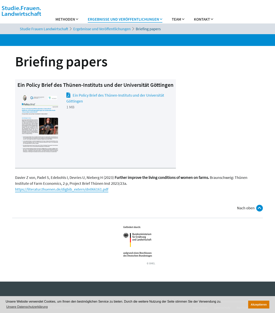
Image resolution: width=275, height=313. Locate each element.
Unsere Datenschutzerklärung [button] (27, 306)
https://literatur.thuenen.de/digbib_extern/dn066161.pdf (61, 189)
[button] (125, 20)
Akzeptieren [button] (259, 304)
